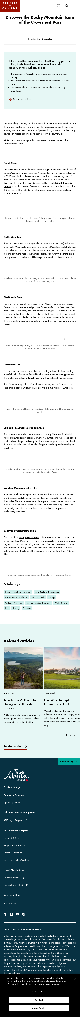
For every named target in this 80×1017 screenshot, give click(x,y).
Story (7, 596)
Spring (16, 612)
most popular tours (29, 541)
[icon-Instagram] (11, 918)
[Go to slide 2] (74, 739)
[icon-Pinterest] (23, 918)
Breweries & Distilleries (16, 601)
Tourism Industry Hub (13, 889)
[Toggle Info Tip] (64, 339)
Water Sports (61, 607)
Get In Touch (10, 907)
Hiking (51, 601)
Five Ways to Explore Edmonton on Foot (58, 706)
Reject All (39, 1000)
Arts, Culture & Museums (47, 596)
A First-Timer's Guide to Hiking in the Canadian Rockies (20, 708)
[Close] (75, 978)
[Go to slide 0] (66, 739)
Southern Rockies (22, 596)
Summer (27, 612)
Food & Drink (37, 601)
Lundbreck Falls (36, 377)
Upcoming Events (12, 806)
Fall (6, 612)
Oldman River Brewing (35, 387)
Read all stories (12, 750)
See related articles (22, 99)
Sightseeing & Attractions (38, 607)
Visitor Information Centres (16, 864)
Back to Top (69, 766)
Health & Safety (11, 842)
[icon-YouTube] (17, 918)
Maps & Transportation (14, 849)
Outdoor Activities (13, 607)
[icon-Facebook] (6, 918)
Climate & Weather (13, 856)
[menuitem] (59, 6)
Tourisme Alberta (11, 882)
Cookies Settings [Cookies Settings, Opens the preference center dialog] (39, 991)
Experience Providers (14, 799)
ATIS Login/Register (13, 824)
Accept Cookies (38, 1008)
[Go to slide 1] (70, 739)
